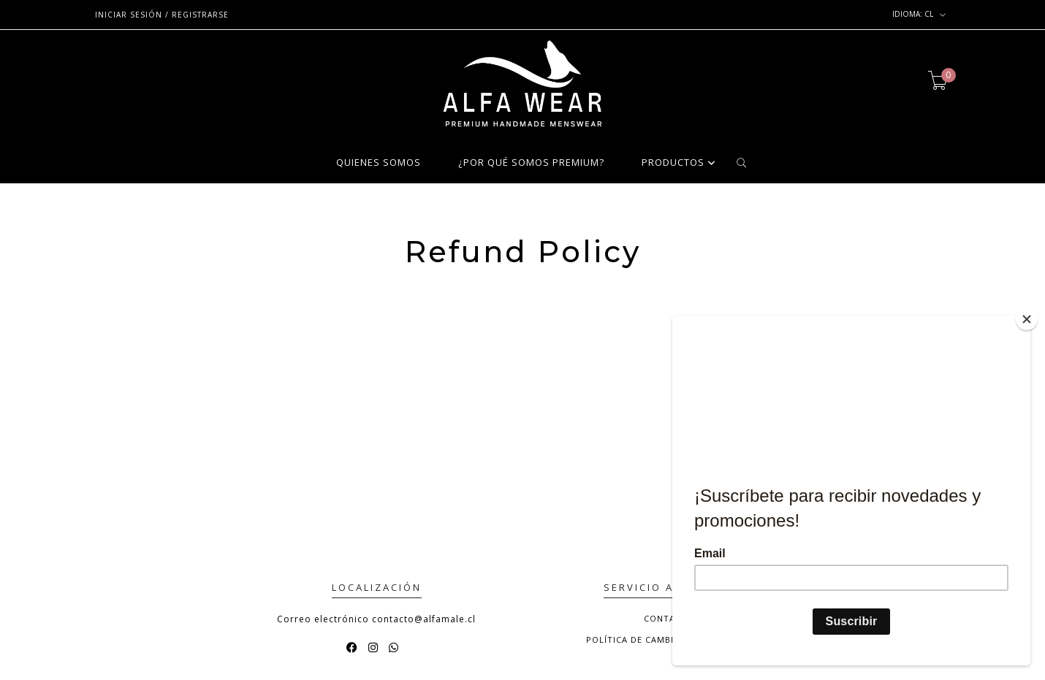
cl (919, 14)
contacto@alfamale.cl (424, 619)
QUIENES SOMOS (378, 163)
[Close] (1027, 318)
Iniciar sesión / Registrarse (162, 14)
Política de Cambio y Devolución (669, 639)
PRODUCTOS (673, 163)
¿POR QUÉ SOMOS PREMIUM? (531, 163)
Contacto (669, 618)
